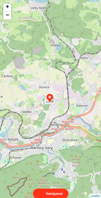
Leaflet (95, 191)
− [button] (7, 16)
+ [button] (7, 7)
